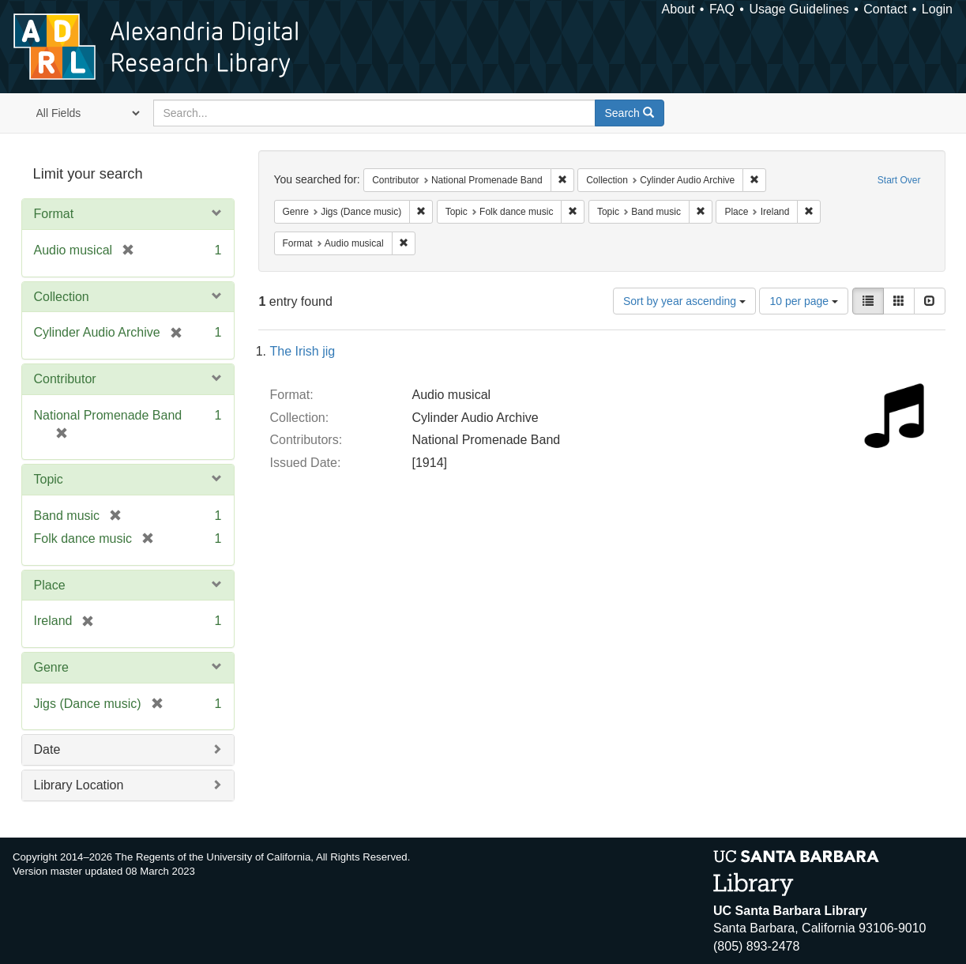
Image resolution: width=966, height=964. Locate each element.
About (678, 9)
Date (47, 749)
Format (54, 213)
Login (937, 9)
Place (50, 585)
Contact (885, 9)
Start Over (899, 180)
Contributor (65, 379)
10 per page (803, 301)
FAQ (722, 9)
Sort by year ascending (684, 301)
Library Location (79, 785)
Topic (48, 479)
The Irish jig (303, 351)
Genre (51, 667)
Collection (61, 296)
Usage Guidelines (798, 9)
